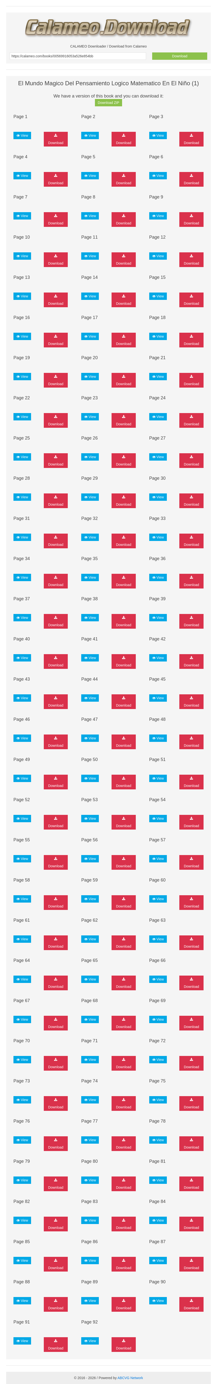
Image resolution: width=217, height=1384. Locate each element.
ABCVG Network (130, 1378)
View (22, 135)
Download (179, 56)
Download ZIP (108, 103)
